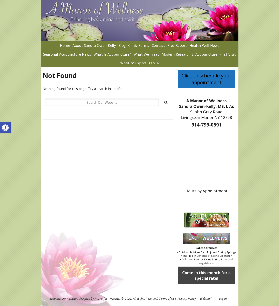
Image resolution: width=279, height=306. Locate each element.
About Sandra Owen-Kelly (94, 45)
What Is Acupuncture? (112, 54)
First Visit (228, 54)
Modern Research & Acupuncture (189, 54)
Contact (158, 45)
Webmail (205, 298)
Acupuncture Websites (63, 298)
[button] (5, 127)
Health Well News (204, 45)
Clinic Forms (138, 45)
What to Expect (133, 62)
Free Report (177, 45)
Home (65, 45)
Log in (223, 298)
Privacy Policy (186, 298)
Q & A (154, 62)
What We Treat (146, 54)
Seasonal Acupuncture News (67, 54)
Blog (122, 45)
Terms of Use (167, 298)
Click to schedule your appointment (206, 79)
